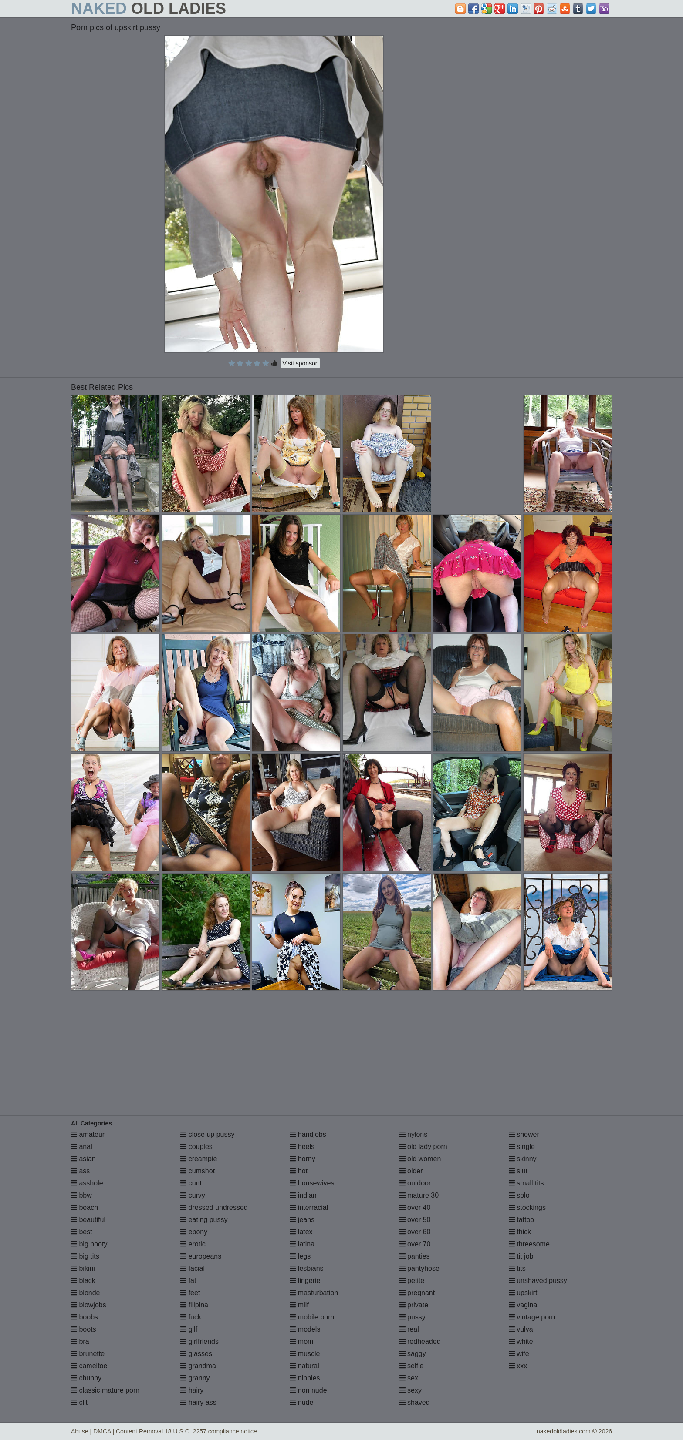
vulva (521, 1329)
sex (408, 1378)
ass (80, 1171)
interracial (309, 1207)
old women (420, 1158)
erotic (193, 1244)
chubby (86, 1378)
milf (299, 1305)
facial (192, 1268)
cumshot (197, 1171)
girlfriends (199, 1341)
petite (412, 1280)
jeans (302, 1219)
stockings (527, 1207)
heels (302, 1146)
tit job (521, 1256)
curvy (192, 1195)
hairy (191, 1390)
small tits (526, 1183)
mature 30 (419, 1195)
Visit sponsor (300, 363)
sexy (410, 1390)
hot (299, 1171)
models (305, 1329)
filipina (194, 1305)
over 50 (415, 1219)
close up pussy (207, 1134)
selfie (411, 1366)
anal (81, 1146)
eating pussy (203, 1219)
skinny (523, 1158)
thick (520, 1232)
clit (79, 1402)
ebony (193, 1232)
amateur (88, 1134)
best (81, 1232)
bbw (81, 1195)
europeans (200, 1256)
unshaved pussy (538, 1280)
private (413, 1305)
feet (190, 1292)
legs (300, 1256)
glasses (196, 1353)
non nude (308, 1390)
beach (84, 1207)
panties (414, 1256)
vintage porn (532, 1317)
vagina (523, 1305)
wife (519, 1353)
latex (301, 1232)
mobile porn (312, 1317)
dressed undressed (214, 1207)
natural (304, 1366)
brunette (88, 1353)
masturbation (314, 1292)
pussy (412, 1317)
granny (195, 1378)
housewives (312, 1183)
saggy (412, 1353)
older (411, 1171)
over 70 (415, 1244)
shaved (414, 1402)
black (83, 1280)
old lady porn (423, 1146)
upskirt (523, 1292)
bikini (83, 1268)
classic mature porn (105, 1390)
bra (80, 1341)
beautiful (88, 1219)
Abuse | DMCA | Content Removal (117, 1431)
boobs (84, 1317)
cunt (191, 1183)
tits (517, 1268)
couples (196, 1146)
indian (303, 1195)
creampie (198, 1158)
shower (524, 1134)
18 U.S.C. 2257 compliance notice (211, 1431)
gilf (188, 1329)
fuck (190, 1317)
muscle (305, 1353)
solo (519, 1195)
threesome (529, 1244)
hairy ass (198, 1402)
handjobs (308, 1134)
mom (301, 1341)
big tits (85, 1256)
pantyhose (419, 1268)
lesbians (306, 1268)
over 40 (415, 1207)
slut (518, 1171)
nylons (413, 1134)
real (409, 1329)
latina (302, 1244)
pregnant (417, 1292)
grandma (198, 1366)
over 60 (415, 1232)
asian (83, 1158)
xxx (518, 1366)
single (522, 1146)
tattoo (521, 1219)
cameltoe (89, 1366)
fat (188, 1280)
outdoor (415, 1183)
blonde (85, 1292)
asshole (87, 1183)
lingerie (305, 1280)
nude (301, 1402)
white (521, 1341)
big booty (89, 1244)
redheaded (420, 1341)
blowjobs (88, 1305)
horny (302, 1158)
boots (83, 1329)
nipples (305, 1378)
